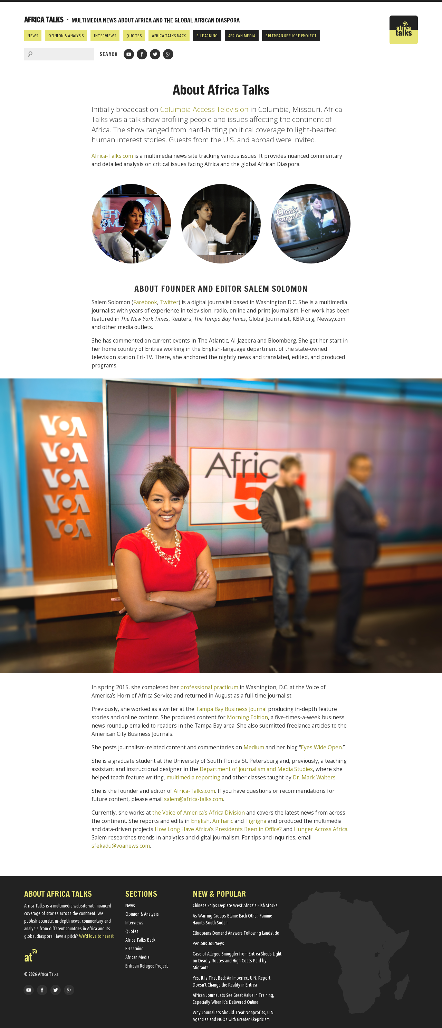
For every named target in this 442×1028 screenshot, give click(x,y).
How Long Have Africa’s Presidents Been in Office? (218, 829)
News (33, 35)
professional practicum (209, 687)
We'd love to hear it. (97, 936)
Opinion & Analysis (66, 35)
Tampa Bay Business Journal (231, 709)
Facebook (145, 302)
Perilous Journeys (208, 943)
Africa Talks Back (169, 35)
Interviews (105, 35)
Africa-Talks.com (112, 156)
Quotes (134, 35)
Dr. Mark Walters (314, 777)
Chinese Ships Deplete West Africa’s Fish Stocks (235, 905)
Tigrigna (255, 821)
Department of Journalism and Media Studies (256, 769)
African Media (242, 35)
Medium (253, 747)
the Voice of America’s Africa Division (198, 812)
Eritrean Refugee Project (291, 35)
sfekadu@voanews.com (121, 845)
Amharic (222, 821)
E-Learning (207, 35)
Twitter (169, 302)
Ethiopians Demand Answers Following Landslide (236, 933)
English (200, 821)
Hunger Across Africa (320, 829)
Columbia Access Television (204, 109)
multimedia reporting (193, 777)
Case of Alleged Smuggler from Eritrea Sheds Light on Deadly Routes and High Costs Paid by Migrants (237, 960)
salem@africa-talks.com (193, 799)
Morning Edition (247, 717)
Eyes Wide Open (321, 747)
